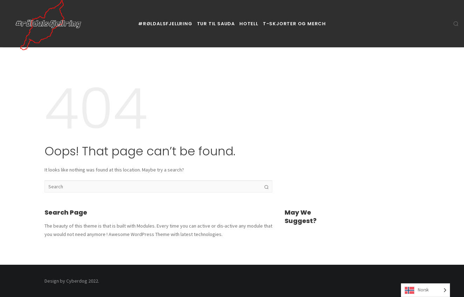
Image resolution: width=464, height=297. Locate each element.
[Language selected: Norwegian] (425, 290)
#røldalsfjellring (165, 23)
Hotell (248, 23)
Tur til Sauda (216, 23)
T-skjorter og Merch (294, 23)
